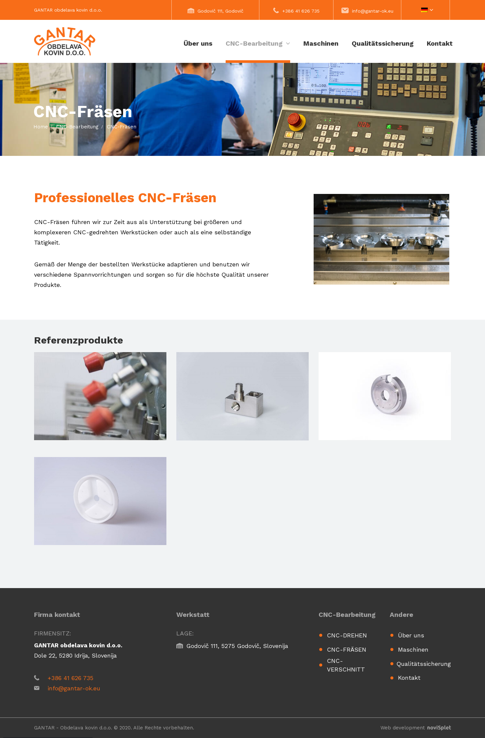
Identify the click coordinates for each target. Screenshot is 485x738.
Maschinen (320, 43)
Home (40, 127)
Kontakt (440, 43)
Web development (415, 728)
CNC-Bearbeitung (258, 43)
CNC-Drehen (347, 635)
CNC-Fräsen (346, 649)
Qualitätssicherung (383, 43)
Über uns (198, 43)
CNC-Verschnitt (346, 665)
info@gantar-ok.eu (372, 11)
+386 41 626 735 (301, 11)
